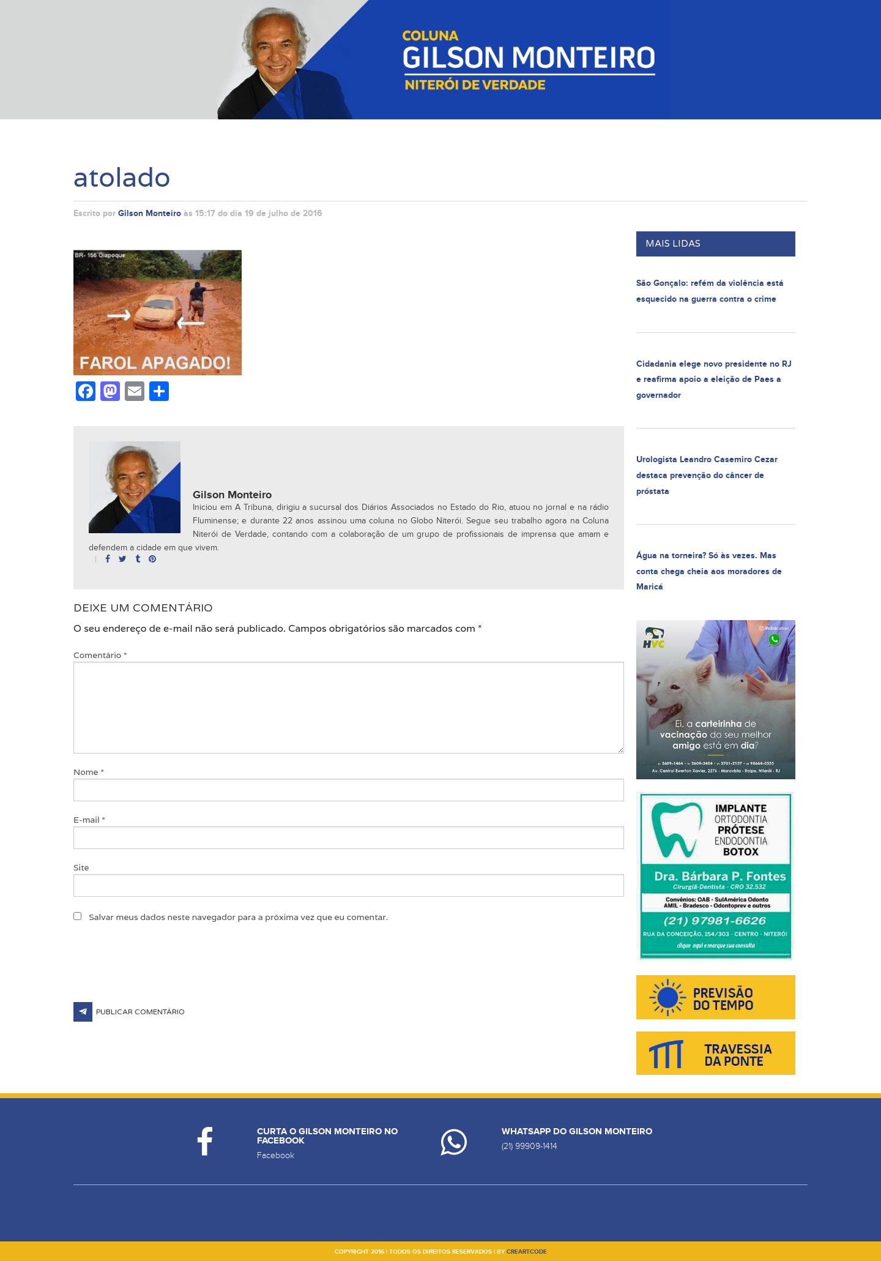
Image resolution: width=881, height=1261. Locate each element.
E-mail (89, 819)
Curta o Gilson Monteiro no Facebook (327, 1136)
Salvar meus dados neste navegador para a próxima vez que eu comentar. (238, 916)
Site (81, 867)
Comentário (100, 654)
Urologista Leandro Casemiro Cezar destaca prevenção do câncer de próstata (707, 475)
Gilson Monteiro (149, 213)
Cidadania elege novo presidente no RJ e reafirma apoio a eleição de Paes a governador (714, 379)
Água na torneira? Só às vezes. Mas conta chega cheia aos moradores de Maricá (709, 571)
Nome (88, 771)
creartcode (527, 1251)
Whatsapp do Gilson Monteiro (577, 1131)
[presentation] (166, 972)
